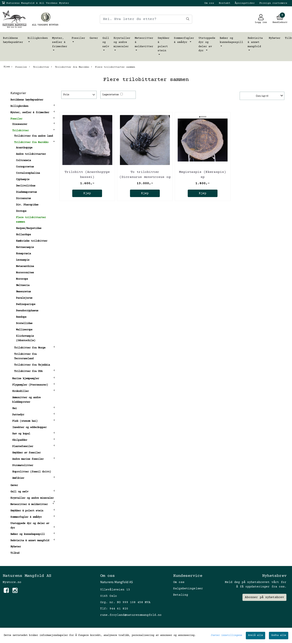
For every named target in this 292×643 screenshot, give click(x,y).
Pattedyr (18, 414)
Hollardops (23, 234)
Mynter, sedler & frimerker (59, 42)
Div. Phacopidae (27, 204)
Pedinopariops (25, 304)
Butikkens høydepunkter (13, 40)
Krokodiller (20, 391)
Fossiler (78, 38)
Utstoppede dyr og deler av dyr (207, 44)
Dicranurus (23, 198)
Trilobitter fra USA (28, 371)
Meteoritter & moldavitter (144, 42)
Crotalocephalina (28, 173)
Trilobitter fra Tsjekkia (32, 365)
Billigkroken (38, 38)
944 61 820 (119, 608)
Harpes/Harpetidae (28, 228)
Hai (14, 408)
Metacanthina (25, 266)
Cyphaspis (22, 179)
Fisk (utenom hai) (25, 421)
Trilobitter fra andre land (33, 136)
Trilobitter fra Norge (29, 347)
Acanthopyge (24, 147)
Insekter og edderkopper (29, 427)
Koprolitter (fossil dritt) (31, 471)
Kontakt (224, 3)
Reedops (21, 317)
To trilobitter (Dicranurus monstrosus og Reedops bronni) (145, 177)
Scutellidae (24, 323)
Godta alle (278, 635)
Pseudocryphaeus (27, 310)
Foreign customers (273, 3)
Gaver (94, 38)
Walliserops (24, 329)
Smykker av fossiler (26, 452)
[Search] (146, 19)
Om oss (209, 3)
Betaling (180, 595)
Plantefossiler (22, 446)
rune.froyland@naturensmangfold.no (131, 615)
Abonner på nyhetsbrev (264, 597)
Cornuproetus (25, 166)
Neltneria (22, 285)
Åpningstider (245, 3)
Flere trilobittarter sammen (113, 66)
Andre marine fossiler (28, 459)
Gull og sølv (105, 42)
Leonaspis (22, 260)
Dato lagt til (262, 95)
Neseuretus (23, 291)
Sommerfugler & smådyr (184, 40)
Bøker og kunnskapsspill (231, 40)
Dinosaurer (19, 124)
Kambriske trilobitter (31, 241)
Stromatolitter (22, 465)
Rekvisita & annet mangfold (255, 42)
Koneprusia (23, 253)
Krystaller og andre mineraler (122, 42)
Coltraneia (23, 160)
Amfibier (18, 478)
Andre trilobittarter (31, 154)
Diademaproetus (26, 192)
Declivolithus (25, 185)
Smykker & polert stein (163, 44)
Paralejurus (24, 298)
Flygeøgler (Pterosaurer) (30, 384)
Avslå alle (255, 635)
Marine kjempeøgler (25, 378)
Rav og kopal (21, 433)
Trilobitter (39, 66)
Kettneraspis (25, 247)
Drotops (21, 211)
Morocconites (25, 272)
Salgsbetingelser (188, 588)
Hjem (7, 66)
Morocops (22, 279)
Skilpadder (19, 440)
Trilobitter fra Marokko (70, 66)
